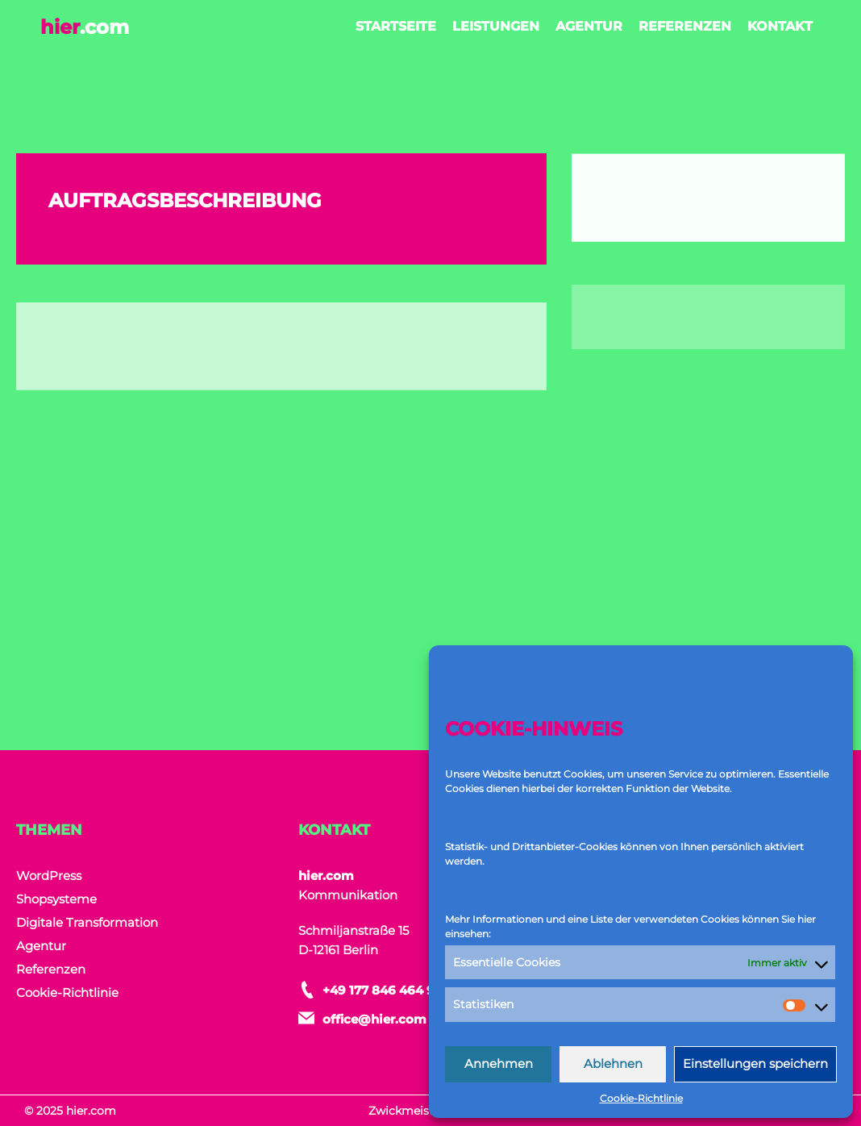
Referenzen (684, 26)
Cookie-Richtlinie (641, 1098)
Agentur (588, 26)
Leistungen (495, 26)
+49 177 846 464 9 (378, 990)
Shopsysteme (56, 899)
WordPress (48, 875)
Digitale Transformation (87, 922)
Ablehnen (613, 1063)
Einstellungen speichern (755, 1063)
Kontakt (780, 26)
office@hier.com (374, 1019)
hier (84, 27)
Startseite (396, 26)
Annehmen (498, 1063)
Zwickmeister (406, 1110)
